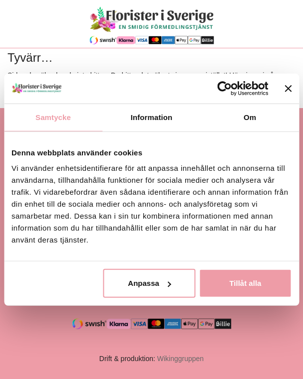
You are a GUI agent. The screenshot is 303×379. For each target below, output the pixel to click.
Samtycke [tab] (53, 117)
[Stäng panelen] (288, 88)
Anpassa (149, 283)
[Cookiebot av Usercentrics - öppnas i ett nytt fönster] (225, 88)
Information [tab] (152, 117)
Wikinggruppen (180, 359)
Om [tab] (250, 117)
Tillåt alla (245, 283)
